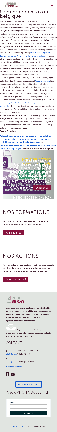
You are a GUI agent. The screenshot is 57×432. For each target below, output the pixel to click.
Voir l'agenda (13, 232)
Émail (12, 402)
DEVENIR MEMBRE (28, 384)
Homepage (45, 139)
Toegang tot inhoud (28, 139)
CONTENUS (42, 187)
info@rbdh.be (11, 354)
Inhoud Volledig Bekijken (28, 142)
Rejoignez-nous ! (15, 279)
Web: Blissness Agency (19, 427)
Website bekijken (42, 81)
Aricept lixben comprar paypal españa (18, 136)
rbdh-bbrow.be (7, 142)
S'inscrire (28, 413)
